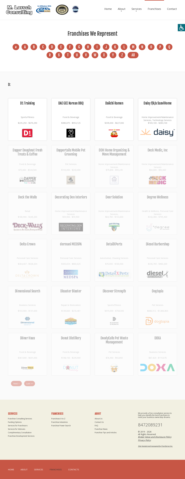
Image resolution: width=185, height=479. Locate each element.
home (11, 469)
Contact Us (99, 422)
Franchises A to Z (58, 418)
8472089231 (150, 425)
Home (108, 9)
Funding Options (15, 422)
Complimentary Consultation (20, 432)
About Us (98, 418)
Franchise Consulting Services (20, 418)
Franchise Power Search (61, 425)
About (121, 9)
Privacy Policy (144, 440)
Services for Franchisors (17, 425)
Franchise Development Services (21, 436)
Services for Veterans (16, 429)
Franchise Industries (59, 422)
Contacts (73, 469)
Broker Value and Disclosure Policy (154, 436)
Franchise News (101, 429)
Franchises (154, 9)
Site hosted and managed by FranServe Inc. (155, 446)
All (133, 55)
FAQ (96, 425)
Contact (172, 9)
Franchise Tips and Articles (105, 432)
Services (137, 9)
